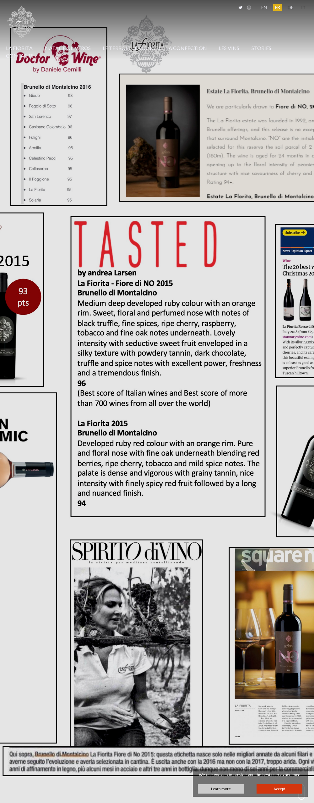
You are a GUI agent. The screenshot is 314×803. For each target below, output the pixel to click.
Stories (261, 48)
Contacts (20, 55)
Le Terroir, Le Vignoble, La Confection (155, 48)
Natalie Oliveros (68, 48)
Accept (279, 788)
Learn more (221, 788)
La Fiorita (19, 48)
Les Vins (229, 48)
